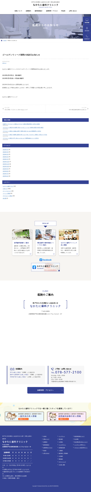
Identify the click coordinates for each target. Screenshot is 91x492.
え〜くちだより (7, 191)
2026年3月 (6, 154)
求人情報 (76, 439)
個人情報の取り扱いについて (81, 441)
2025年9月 (6, 169)
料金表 (63, 11)
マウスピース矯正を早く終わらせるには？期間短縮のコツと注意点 (21, 138)
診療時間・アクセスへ (45, 390)
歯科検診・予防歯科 (63, 453)
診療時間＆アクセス (47, 447)
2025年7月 (6, 173)
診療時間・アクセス (52, 11)
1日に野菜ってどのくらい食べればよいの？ (24, 108)
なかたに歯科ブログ (8, 186)
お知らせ (4, 63)
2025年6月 (6, 176)
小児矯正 (61, 441)
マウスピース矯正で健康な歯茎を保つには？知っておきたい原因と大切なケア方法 (25, 134)
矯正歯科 (61, 439)
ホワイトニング (62, 461)
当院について (18, 11)
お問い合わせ (73, 11)
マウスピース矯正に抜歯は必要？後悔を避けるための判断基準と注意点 (22, 131)
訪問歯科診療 (62, 447)
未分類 (4, 198)
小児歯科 (61, 456)
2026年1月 (6, 159)
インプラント (62, 436)
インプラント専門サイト (79, 444)
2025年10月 (6, 166)
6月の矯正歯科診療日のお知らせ (67, 108)
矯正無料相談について (79, 436)
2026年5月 (6, 149)
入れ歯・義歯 (62, 464)
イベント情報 (6, 193)
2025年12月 (6, 161)
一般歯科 (61, 450)
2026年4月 (6, 152)
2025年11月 (6, 164)
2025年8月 (6, 171)
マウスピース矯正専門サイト (81, 447)
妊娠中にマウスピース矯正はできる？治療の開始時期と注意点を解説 (21, 124)
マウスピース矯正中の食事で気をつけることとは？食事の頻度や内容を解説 (23, 127)
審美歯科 (61, 459)
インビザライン (62, 444)
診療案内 (28, 11)
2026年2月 (6, 156)
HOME (4, 40)
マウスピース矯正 (7, 196)
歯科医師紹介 (38, 11)
